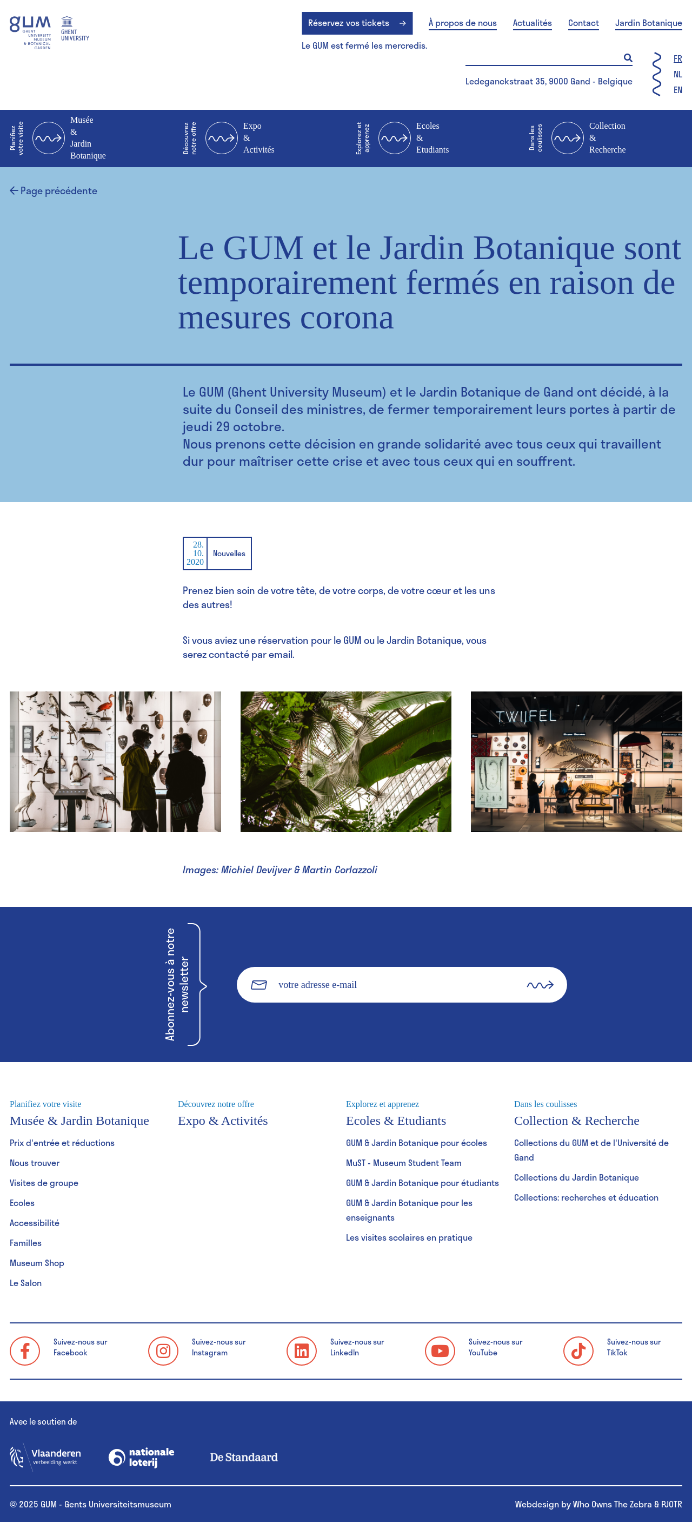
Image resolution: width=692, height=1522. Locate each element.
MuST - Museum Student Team (404, 1162)
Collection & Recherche (577, 138)
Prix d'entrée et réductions (62, 1142)
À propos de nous (463, 22)
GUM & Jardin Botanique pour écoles (416, 1142)
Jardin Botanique (648, 22)
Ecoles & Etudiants (402, 138)
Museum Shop (37, 1262)
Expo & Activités (229, 138)
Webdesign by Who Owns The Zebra (583, 1504)
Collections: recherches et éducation (586, 1197)
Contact (583, 22)
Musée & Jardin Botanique (58, 137)
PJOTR (671, 1504)
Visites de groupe (44, 1182)
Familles (26, 1242)
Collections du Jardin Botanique (576, 1177)
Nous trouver (34, 1162)
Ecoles (22, 1202)
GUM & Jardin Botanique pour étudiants (422, 1182)
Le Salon (26, 1282)
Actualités (532, 22)
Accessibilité (34, 1222)
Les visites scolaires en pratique (409, 1237)
